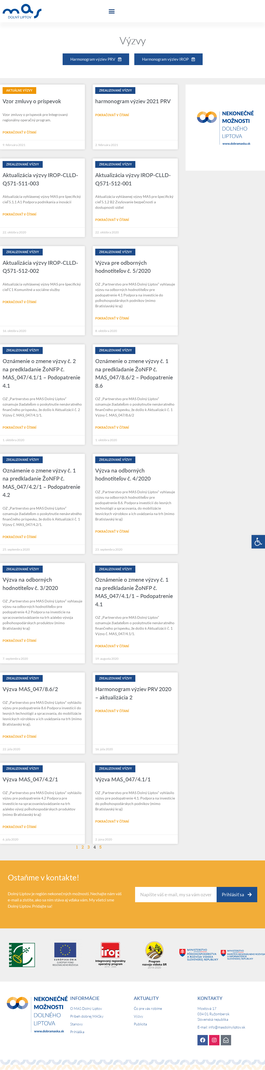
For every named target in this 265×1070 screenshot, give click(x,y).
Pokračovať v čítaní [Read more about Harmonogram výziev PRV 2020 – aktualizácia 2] (112, 711)
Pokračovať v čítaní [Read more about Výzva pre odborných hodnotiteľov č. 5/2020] (112, 318)
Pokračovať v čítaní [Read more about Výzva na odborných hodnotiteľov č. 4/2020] (112, 531)
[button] (258, 541)
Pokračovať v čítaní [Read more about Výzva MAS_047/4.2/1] (19, 827)
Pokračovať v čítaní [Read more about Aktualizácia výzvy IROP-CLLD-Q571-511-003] (19, 214)
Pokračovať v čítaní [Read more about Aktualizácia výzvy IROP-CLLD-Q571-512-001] (112, 220)
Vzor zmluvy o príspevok (32, 101)
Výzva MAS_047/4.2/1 (30, 779)
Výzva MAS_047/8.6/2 (30, 689)
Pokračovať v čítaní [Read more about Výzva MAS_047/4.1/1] (112, 821)
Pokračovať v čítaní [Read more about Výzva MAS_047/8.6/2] (19, 737)
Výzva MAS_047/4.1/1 (123, 779)
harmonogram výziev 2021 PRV (133, 101)
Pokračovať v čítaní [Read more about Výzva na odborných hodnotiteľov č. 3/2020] (19, 641)
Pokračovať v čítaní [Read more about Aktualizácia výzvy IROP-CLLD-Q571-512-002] (19, 302)
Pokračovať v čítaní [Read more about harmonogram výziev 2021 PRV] (112, 115)
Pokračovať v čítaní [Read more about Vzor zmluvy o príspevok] (19, 132)
